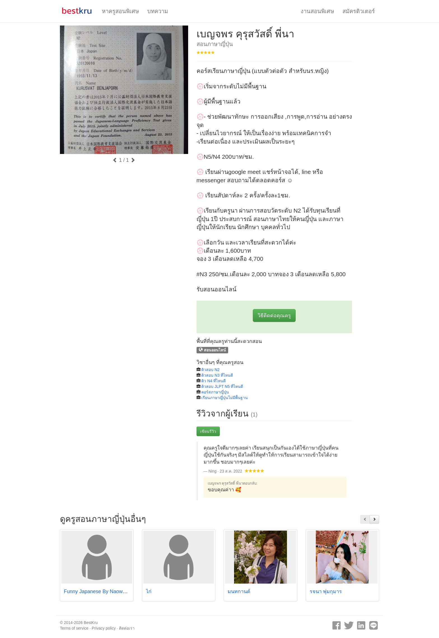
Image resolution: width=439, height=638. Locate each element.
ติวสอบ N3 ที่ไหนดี (217, 375)
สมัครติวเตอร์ (358, 11)
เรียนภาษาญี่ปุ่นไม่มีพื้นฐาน (224, 397)
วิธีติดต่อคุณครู (274, 315)
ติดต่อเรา (127, 628)
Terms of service (74, 628)
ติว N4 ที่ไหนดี (213, 381)
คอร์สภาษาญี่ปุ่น (215, 392)
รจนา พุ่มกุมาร (326, 591)
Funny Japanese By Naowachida (100, 591)
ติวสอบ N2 (210, 369)
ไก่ (148, 591)
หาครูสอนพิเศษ (120, 11)
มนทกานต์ (239, 591)
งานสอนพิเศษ (317, 11)
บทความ (157, 11)
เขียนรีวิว (208, 431)
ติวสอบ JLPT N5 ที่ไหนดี (222, 386)
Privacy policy (104, 628)
